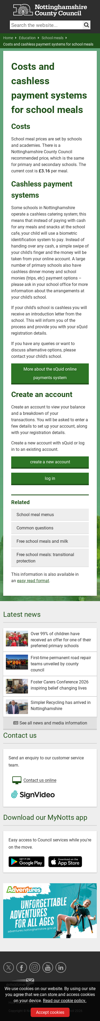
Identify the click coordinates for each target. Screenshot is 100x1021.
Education (29, 37)
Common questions (35, 527)
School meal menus (35, 514)
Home (10, 37)
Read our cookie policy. (64, 1000)
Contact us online (33, 780)
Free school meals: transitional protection (45, 558)
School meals (54, 37)
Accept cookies (50, 1012)
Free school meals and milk (42, 541)
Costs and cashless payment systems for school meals (48, 44)
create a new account (50, 461)
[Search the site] (86, 25)
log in (50, 478)
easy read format (33, 580)
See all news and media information (50, 723)
